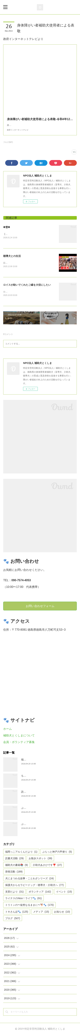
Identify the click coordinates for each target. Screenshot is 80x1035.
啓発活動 (14, 871)
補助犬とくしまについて (19, 735)
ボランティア (40, 891)
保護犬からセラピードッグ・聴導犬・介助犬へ (34, 885)
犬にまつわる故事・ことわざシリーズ (29, 878)
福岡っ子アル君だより (33, 759)
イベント (64, 891)
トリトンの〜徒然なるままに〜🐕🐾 (29, 905)
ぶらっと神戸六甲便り (57, 851)
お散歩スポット (40, 858)
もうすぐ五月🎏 (30, 776)
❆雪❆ (6, 227)
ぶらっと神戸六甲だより (35, 824)
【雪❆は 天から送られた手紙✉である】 (22, 234)
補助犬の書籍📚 (16, 865)
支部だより (14, 891)
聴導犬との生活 (12, 256)
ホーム (7, 729)
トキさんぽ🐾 (16, 911)
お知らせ (62, 911)
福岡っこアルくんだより (21, 851)
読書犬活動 (14, 858)
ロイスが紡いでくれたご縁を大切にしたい (27, 284)
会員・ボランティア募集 (19, 742)
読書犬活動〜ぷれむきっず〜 (37, 792)
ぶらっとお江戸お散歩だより (37, 808)
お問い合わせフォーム (40, 606)
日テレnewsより (11, 263)
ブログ (12, 918)
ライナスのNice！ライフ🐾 (23, 898)
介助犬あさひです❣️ (47, 865)
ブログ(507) (8, 142)
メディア (41, 911)
